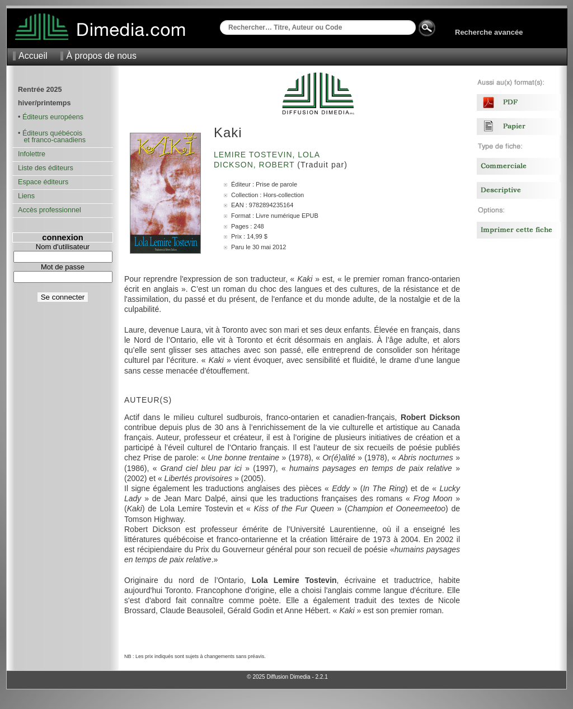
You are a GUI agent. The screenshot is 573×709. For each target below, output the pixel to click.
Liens (26, 196)
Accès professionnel (49, 210)
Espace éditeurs (43, 182)
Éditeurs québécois (52, 133)
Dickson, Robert (255, 164)
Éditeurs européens (52, 117)
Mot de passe (62, 267)
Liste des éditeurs (45, 168)
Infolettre (31, 154)
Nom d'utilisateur (63, 246)
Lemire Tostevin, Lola (268, 154)
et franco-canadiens (52, 140)
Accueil (33, 55)
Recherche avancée (489, 32)
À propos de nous (101, 55)
